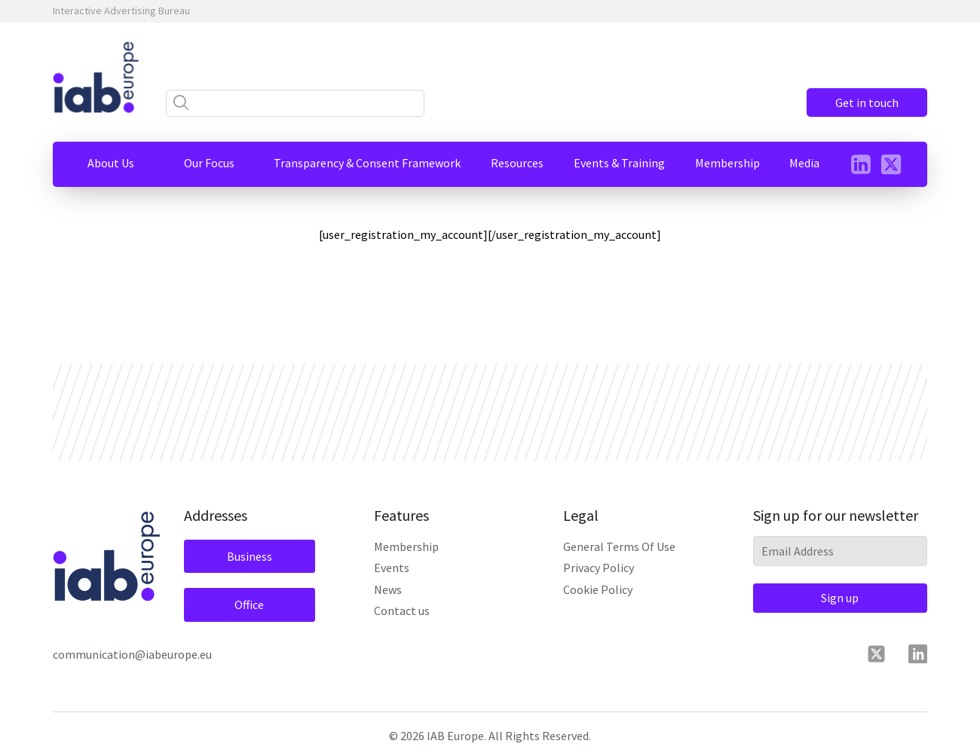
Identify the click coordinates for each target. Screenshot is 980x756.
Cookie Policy (597, 589)
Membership (406, 546)
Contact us (402, 610)
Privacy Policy (598, 567)
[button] (111, 163)
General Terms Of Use (619, 546)
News (388, 589)
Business (249, 556)
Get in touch (867, 102)
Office (249, 604)
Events (391, 567)
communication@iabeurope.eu (132, 654)
